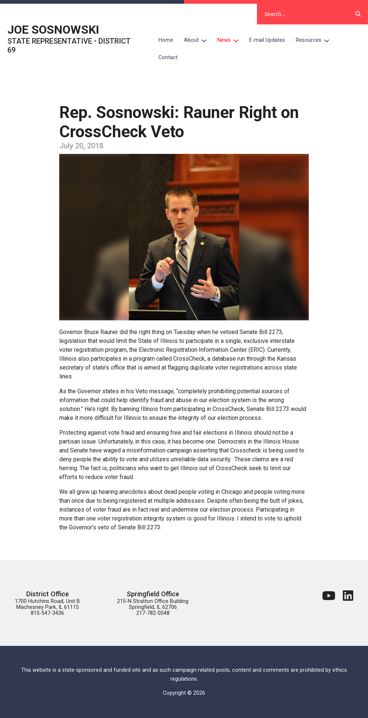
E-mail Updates (267, 40)
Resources (315, 40)
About (198, 40)
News (230, 40)
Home (165, 40)
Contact (168, 57)
